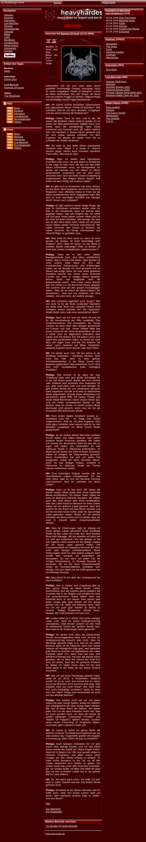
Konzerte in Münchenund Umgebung (117, 12)
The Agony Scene (115, 112)
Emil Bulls (111, 69)
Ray (48, 803)
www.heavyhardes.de (55, 834)
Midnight (110, 84)
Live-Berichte (113, 77)
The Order (111, 46)
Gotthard (111, 54)
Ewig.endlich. (113, 107)
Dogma (123, 26)
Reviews (110, 39)
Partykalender (11, 28)
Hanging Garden (115, 52)
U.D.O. (110, 121)
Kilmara (110, 110)
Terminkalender (22, 119)
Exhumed (124, 31)
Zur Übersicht (53, 809)
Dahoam (8, 15)
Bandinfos (9, 40)
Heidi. (7, 71)
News (17, 108)
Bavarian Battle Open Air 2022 (122, 95)
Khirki (122, 23)
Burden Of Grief (70, 33)
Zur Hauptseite (54, 811)
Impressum (10, 48)
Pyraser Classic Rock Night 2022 (124, 92)
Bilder (7, 34)
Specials (8, 31)
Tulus (109, 49)
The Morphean (12, 96)
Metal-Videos (113, 103)
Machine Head (127, 20)
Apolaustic (111, 43)
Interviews (111, 65)
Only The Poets (127, 17)
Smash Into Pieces (129, 28)
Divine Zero (10, 79)
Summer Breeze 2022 (118, 89)
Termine (8, 26)
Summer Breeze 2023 (118, 87)
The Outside (112, 118)
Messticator (112, 57)
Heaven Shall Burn (116, 81)
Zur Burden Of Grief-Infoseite (61, 826)
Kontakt (8, 51)
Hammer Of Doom (14, 87)
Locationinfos (11, 42)
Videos (17, 121)
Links (7, 37)
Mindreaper (112, 115)
